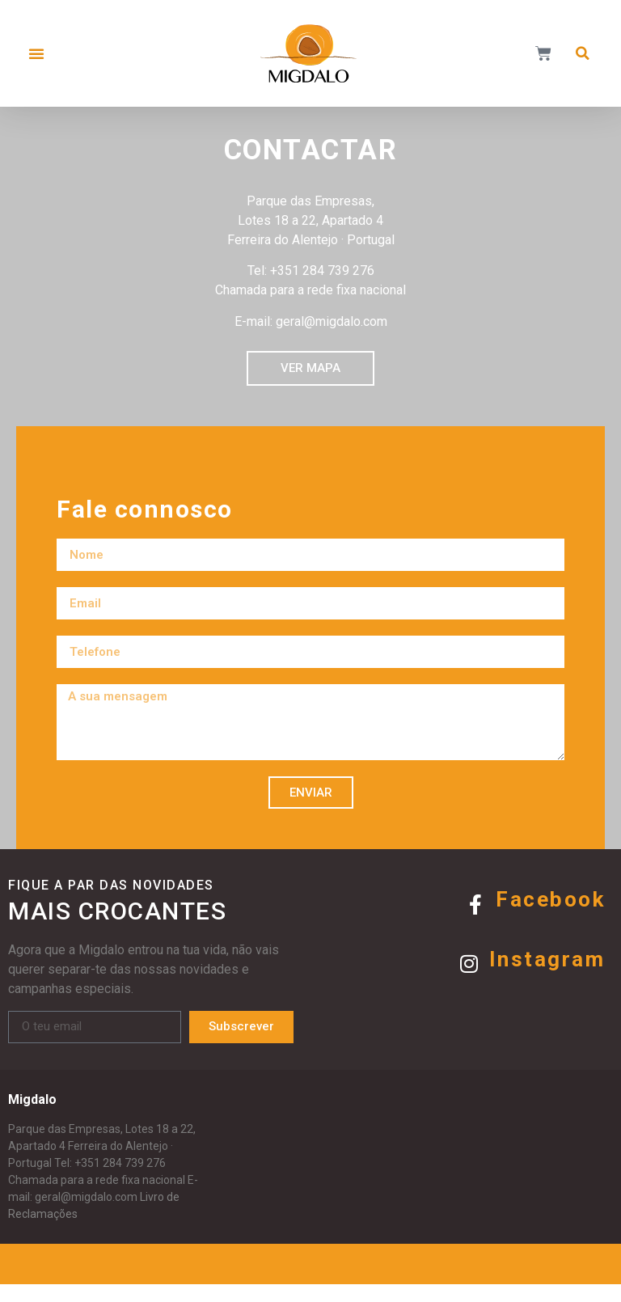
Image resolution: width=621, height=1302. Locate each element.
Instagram (547, 977)
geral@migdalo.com (86, 1215)
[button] (36, 53)
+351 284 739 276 (120, 1181)
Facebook (550, 918)
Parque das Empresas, (65, 1147)
